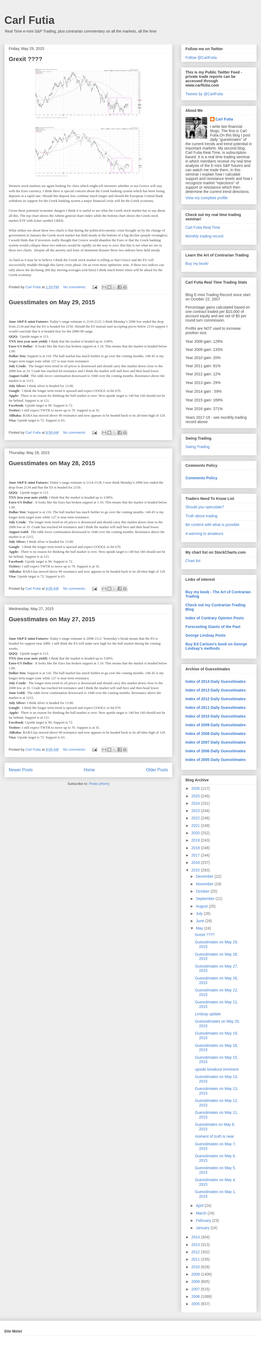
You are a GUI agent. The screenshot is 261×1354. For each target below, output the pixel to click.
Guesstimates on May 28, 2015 (52, 463)
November (205, 884)
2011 (196, 1259)
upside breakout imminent (216, 1069)
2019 (196, 840)
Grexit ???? (25, 59)
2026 (196, 788)
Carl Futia (29, 20)
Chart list (192, 561)
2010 (196, 1267)
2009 (196, 1274)
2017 (196, 855)
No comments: (75, 287)
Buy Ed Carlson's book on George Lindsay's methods (216, 646)
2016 (196, 862)
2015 (196, 870)
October (203, 891)
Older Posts (157, 770)
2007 (196, 1289)
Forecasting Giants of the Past (212, 626)
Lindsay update (208, 1014)
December (205, 876)
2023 (196, 810)
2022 (196, 818)
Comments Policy (201, 478)
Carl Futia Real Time (202, 227)
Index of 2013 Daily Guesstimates (215, 690)
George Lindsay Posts (205, 635)
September (205, 898)
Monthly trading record (204, 236)
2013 (196, 1244)
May (200, 928)
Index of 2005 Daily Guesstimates (215, 759)
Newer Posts (21, 770)
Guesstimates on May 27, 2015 (52, 619)
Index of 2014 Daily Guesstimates (215, 681)
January (203, 1228)
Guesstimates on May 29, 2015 (52, 302)
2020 (196, 833)
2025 (196, 796)
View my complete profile (206, 198)
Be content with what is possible (212, 524)
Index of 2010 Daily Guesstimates (215, 716)
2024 (196, 803)
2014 (196, 1237)
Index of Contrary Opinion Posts (214, 618)
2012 (196, 1252)
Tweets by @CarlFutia (204, 94)
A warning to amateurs (204, 533)
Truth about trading (201, 516)
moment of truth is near (214, 1136)
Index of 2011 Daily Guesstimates (215, 707)
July (200, 913)
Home (89, 770)
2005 (196, 1304)
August (202, 906)
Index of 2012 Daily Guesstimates (215, 699)
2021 (196, 825)
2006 (196, 1296)
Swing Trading (197, 447)
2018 (196, 848)
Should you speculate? (204, 507)
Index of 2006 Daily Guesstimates (215, 751)
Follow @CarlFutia (201, 57)
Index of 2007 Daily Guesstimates (215, 742)
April (200, 1205)
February (204, 1220)
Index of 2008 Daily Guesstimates (215, 733)
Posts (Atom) (99, 784)
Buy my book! (197, 263)
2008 (196, 1281)
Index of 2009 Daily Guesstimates (215, 725)
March (201, 1213)
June (200, 921)
